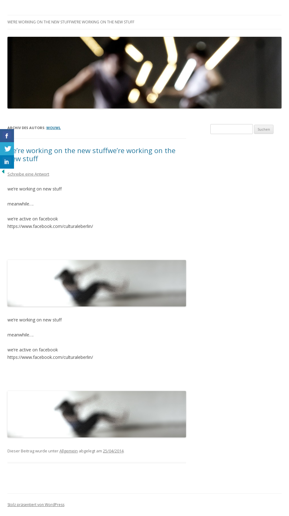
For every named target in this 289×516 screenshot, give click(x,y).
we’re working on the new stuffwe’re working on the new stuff (70, 22)
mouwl (53, 127)
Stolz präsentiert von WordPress (35, 504)
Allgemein (68, 451)
